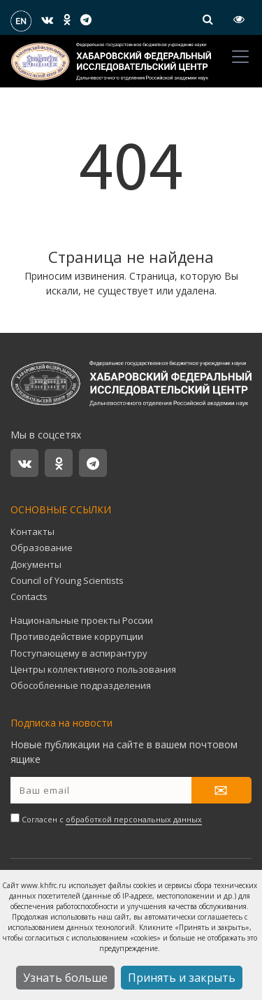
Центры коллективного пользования (93, 669)
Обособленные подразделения (80, 685)
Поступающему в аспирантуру (78, 653)
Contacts (29, 596)
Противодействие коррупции (76, 636)
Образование (41, 547)
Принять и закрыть (181, 977)
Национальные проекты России (81, 620)
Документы (35, 564)
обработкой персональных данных (134, 819)
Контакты (32, 531)
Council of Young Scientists (67, 580)
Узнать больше (65, 977)
